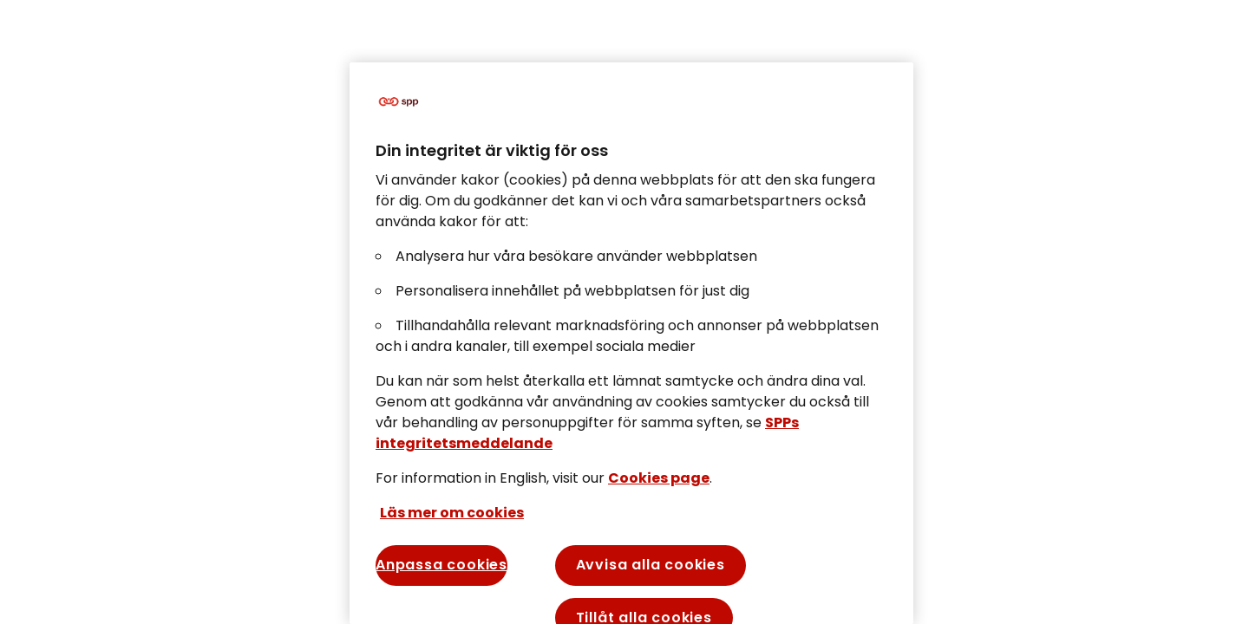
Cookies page (659, 478)
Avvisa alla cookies (650, 565)
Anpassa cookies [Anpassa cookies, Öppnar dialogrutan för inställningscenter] (441, 565)
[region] (631, 343)
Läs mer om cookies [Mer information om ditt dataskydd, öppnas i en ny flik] (452, 513)
